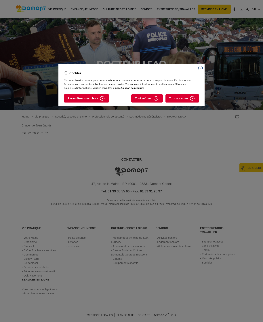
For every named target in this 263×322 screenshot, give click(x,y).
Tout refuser (143, 98)
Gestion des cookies (133, 88)
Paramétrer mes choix (83, 98)
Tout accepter (178, 98)
